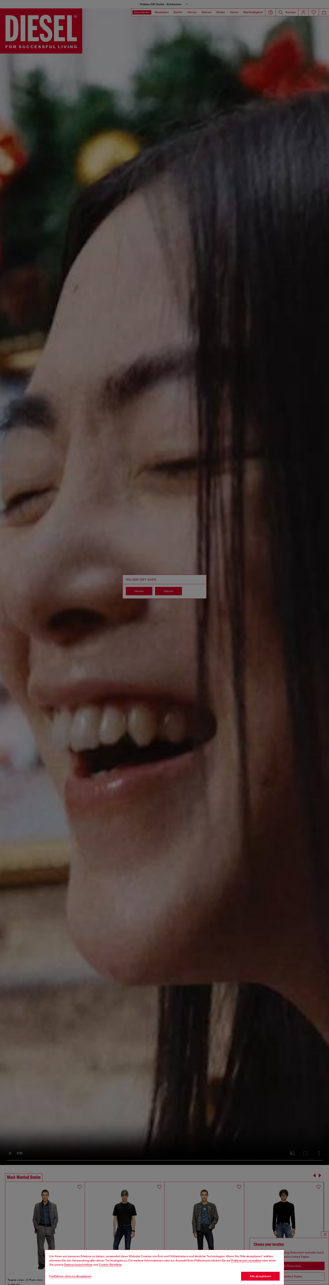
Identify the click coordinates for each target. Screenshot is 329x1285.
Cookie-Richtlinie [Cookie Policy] (110, 1264)
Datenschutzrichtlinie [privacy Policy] (78, 1264)
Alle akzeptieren (260, 1276)
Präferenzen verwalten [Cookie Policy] (246, 1260)
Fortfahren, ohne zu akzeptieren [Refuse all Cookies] (70, 1276)
